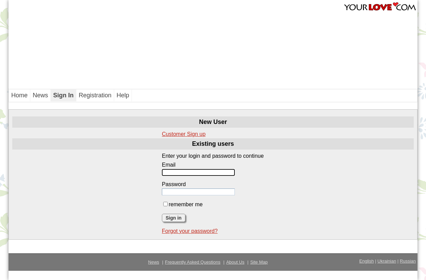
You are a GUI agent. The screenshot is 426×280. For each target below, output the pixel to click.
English (366, 261)
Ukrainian (387, 261)
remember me (183, 204)
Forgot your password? (190, 231)
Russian (408, 261)
